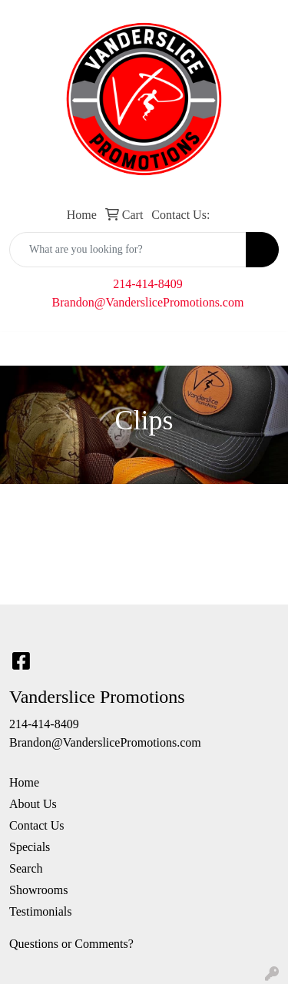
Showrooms (38, 889)
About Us (33, 803)
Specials (29, 846)
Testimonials (40, 911)
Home (24, 782)
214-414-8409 (148, 283)
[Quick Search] (128, 249)
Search (26, 868)
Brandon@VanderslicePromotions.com (148, 302)
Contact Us (37, 825)
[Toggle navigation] (24, 348)
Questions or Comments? (71, 943)
